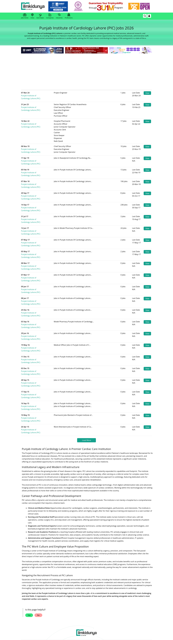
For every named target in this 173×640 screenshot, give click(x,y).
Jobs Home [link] (24, 16)
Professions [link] (69, 16)
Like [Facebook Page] (34, 590)
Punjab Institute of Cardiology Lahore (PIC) (40, 94)
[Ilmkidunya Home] (33, 6)
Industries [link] (59, 16)
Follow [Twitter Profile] (86, 590)
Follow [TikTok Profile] (138, 590)
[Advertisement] (86, 70)
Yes (29, 543)
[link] (58, 6)
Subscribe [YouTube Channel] (60, 590)
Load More (86, 368)
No (38, 543)
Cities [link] (32, 16)
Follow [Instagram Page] (112, 590)
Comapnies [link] (50, 16)
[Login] (149, 16)
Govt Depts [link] (40, 16)
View (147, 93)
